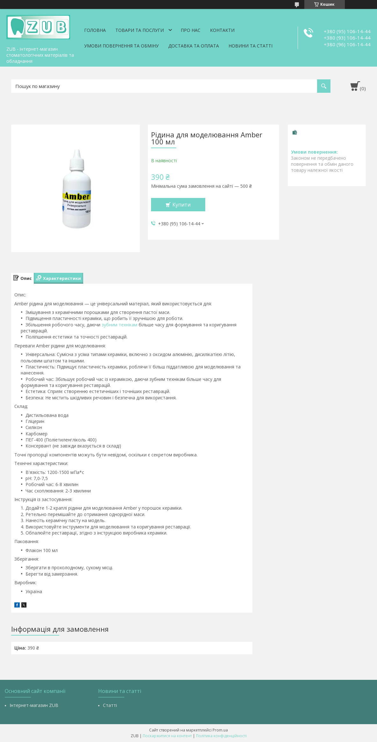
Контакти (222, 30)
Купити (181, 204)
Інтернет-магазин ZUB (34, 705)
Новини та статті (250, 46)
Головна (95, 30)
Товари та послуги (139, 30)
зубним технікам (119, 325)
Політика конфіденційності (221, 735)
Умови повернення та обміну (121, 46)
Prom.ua (220, 730)
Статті (110, 705)
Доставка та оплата (193, 46)
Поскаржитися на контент (167, 735)
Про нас (190, 30)
